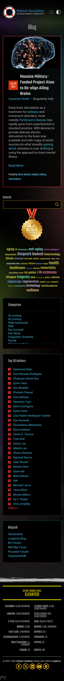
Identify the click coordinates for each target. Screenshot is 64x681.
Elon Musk (14, 333)
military (42, 174)
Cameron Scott (19, 99)
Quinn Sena (20, 383)
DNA (10, 326)
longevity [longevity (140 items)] (23, 277)
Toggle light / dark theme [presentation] (58, 12)
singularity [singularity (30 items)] (54, 282)
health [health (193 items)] (54, 263)
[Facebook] (19, 666)
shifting (45, 148)
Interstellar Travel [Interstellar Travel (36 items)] (16, 273)
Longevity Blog (17, 538)
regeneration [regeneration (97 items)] (31, 282)
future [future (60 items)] (32, 263)
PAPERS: (38, 642)
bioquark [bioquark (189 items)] (24, 254)
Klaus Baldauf (21, 429)
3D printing (14, 315)
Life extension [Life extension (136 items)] (47, 272)
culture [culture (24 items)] (53, 259)
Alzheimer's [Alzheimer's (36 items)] (23, 250)
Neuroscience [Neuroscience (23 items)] (40, 278)
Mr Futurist (14, 542)
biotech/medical (31, 174)
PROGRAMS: (39, 637)
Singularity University (20, 337)
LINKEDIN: (11, 614)
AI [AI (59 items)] (16, 249)
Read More (16, 165)
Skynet (12, 340)
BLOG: (36, 621)
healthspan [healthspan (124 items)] (17, 268)
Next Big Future (17, 547)
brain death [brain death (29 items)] (28, 259)
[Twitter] (25, 666)
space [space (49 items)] (11, 285)
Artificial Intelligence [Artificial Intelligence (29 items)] (51, 250)
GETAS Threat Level (32, 593)
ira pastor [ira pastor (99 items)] (30, 273)
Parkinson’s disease (32, 120)
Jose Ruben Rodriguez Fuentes (31, 415)
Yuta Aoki (19, 438)
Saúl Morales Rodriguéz (27, 374)
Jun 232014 (13, 85)
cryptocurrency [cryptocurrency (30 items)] (45, 259)
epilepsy (33, 112)
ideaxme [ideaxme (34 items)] (36, 268)
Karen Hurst (20, 411)
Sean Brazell (20, 462)
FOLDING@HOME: (10, 637)
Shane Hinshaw (22, 452)
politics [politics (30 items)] (47, 278)
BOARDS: (38, 627)
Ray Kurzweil (16, 329)
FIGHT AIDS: (14, 632)
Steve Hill (18, 471)
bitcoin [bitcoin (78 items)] (9, 258)
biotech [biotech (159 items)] (38, 254)
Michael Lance (22, 485)
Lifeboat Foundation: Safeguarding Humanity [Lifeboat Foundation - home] (23, 12)
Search (57, 204)
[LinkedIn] (32, 666)
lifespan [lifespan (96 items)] (11, 277)
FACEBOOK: (10, 606)
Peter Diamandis (18, 322)
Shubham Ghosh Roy (26, 378)
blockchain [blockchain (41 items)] (19, 258)
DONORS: (20, 627)
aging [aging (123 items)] (10, 249)
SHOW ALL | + (13, 508)
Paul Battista (21, 397)
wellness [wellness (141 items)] (32, 290)
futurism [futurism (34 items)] (39, 264)
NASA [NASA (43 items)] (33, 277)
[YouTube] (39, 666)
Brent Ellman (21, 476)
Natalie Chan (21, 466)
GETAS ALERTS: (40, 614)
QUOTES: (37, 650)
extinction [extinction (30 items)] (24, 264)
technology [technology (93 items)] (33, 286)
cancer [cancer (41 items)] (36, 258)
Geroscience (15, 534)
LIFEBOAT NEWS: (41, 606)
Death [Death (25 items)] (58, 259)
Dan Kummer (21, 420)
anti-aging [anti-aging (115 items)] (36, 249)
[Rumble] (46, 666)
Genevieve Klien (22, 369)
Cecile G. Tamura (23, 434)
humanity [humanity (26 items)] (29, 269)
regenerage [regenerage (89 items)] (14, 282)
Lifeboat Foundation (24, 661)
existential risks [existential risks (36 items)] (13, 264)
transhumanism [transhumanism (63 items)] (49, 285)
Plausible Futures (18, 551)
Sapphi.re (57, 661)
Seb (19, 174)
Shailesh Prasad (23, 392)
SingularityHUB (17, 556)
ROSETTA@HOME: (19, 642)
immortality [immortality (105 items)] (48, 268)
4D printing (14, 319)
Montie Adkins (21, 494)
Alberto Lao (20, 448)
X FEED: (11, 621)
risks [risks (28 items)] (48, 282)
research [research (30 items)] (43, 282)
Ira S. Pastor (20, 499)
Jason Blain (20, 490)
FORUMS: (23, 650)
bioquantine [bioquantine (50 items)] (11, 254)
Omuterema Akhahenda (27, 425)
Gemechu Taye (22, 401)
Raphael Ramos (22, 457)
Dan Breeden (21, 387)
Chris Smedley (21, 504)
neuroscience (15, 179)
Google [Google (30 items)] (45, 264)
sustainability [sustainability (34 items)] (20, 286)
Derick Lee (19, 443)
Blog (32, 27)
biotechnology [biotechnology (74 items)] (52, 254)
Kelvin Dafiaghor (23, 406)
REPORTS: (38, 632)
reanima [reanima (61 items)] (55, 277)
